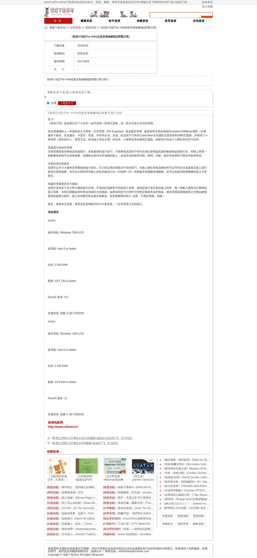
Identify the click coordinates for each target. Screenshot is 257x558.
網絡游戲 (198, 523)
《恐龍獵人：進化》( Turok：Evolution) (82, 523)
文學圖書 (109, 508)
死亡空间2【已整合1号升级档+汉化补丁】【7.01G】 (87, 443)
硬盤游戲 (91, 27)
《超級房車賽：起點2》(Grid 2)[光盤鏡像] (84, 513)
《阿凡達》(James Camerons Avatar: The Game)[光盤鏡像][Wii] (143, 478)
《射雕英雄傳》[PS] (71, 492)
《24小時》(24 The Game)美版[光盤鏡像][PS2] (87, 508)
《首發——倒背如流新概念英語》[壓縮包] (146, 529)
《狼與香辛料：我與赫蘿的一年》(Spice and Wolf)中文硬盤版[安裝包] (204, 481)
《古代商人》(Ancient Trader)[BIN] (80, 534)
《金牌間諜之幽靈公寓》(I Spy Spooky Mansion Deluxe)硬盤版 (200, 494)
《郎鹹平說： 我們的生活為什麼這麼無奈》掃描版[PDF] (148, 513)
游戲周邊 (109, 497)
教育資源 (170, 20)
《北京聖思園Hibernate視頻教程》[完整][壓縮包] (115, 478)
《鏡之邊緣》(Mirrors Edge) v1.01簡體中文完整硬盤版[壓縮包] (96, 497)
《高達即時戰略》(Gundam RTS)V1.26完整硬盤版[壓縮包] (197, 490)
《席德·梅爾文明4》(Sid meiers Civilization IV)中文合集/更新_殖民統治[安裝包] (209, 464)
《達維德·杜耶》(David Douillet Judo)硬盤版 (188, 477)
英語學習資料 (112, 518)
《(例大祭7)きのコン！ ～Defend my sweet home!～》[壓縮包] (199, 503)
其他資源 (198, 20)
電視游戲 (52, 492)
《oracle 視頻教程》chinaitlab (133, 534)
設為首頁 (207, 2)
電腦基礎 (109, 534)
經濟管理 (109, 513)
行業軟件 (109, 523)
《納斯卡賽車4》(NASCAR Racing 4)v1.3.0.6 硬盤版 (147, 487)
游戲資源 (142, 20)
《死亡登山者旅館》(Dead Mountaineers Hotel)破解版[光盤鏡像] (97, 502)
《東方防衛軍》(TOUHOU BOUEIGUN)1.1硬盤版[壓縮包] (196, 486)
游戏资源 (75, 27)
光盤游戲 (52, 502)
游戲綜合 (52, 534)
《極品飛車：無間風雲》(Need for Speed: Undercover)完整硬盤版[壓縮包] (206, 459)
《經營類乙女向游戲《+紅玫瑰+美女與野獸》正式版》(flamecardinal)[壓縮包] (208, 508)
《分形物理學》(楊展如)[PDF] (85, 478)
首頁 (58, 20)
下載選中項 (67, 103)
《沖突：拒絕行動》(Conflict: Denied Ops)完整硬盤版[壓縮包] (199, 473)
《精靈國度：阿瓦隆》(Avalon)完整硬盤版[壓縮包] (145, 492)
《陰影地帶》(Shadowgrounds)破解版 (82, 529)
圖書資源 (86, 20)
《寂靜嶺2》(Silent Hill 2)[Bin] (77, 518)
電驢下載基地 (57, 27)
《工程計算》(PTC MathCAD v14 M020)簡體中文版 (146, 523)
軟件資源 (114, 20)
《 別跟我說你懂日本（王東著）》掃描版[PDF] (58, 478)
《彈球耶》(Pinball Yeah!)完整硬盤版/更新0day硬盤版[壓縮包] (199, 499)
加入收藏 (207, 6)
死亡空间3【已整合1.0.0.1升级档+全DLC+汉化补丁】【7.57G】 (94, 438)
